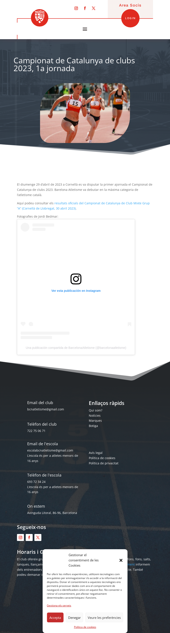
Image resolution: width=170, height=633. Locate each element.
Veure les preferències (104, 617)
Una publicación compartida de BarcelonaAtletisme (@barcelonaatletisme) (76, 347)
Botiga (93, 426)
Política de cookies (85, 627)
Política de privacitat (103, 463)
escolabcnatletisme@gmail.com (50, 450)
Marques (95, 420)
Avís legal (96, 453)
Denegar (74, 617)
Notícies (95, 415)
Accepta (55, 617)
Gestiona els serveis (59, 605)
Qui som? (95, 410)
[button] (121, 560)
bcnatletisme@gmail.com (45, 409)
